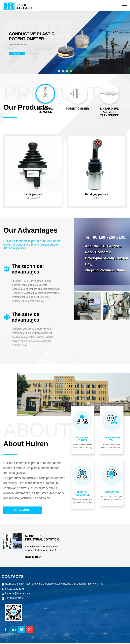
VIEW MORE (22, 510)
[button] (59, 71)
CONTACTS (13, 577)
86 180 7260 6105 (14, 589)
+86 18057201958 (14, 599)
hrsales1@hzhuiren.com (17, 594)
